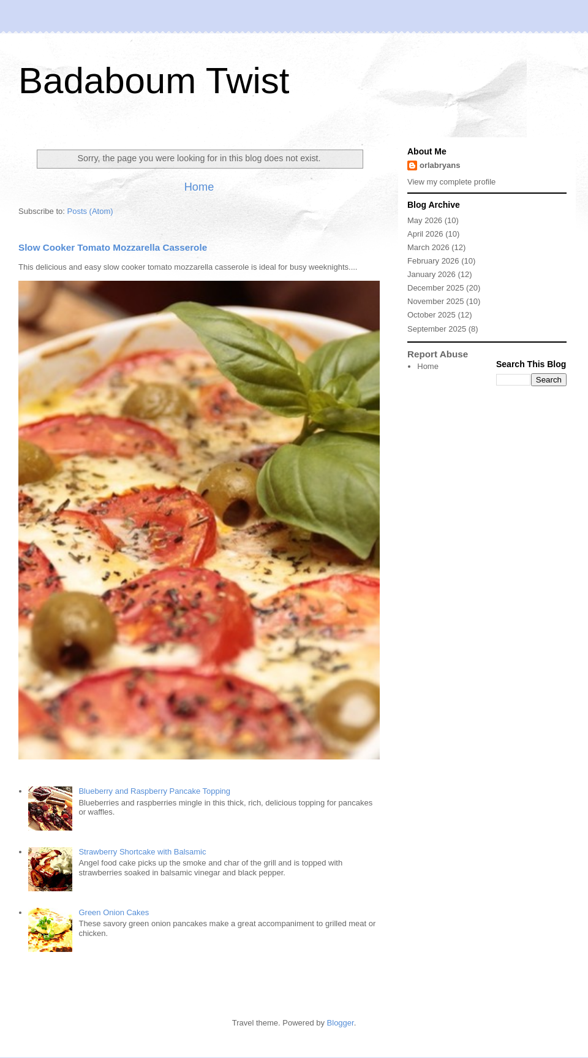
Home (199, 187)
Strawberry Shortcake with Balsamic (142, 851)
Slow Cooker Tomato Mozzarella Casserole (112, 247)
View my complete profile (451, 181)
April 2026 (425, 233)
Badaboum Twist (153, 80)
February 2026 (433, 260)
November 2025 (435, 301)
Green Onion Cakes (113, 912)
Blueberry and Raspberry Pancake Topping (154, 791)
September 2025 (436, 328)
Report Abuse (437, 354)
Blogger (340, 1022)
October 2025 (431, 314)
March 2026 (428, 247)
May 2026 (424, 220)
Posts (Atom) (90, 211)
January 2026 (431, 274)
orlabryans (440, 165)
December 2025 (435, 287)
